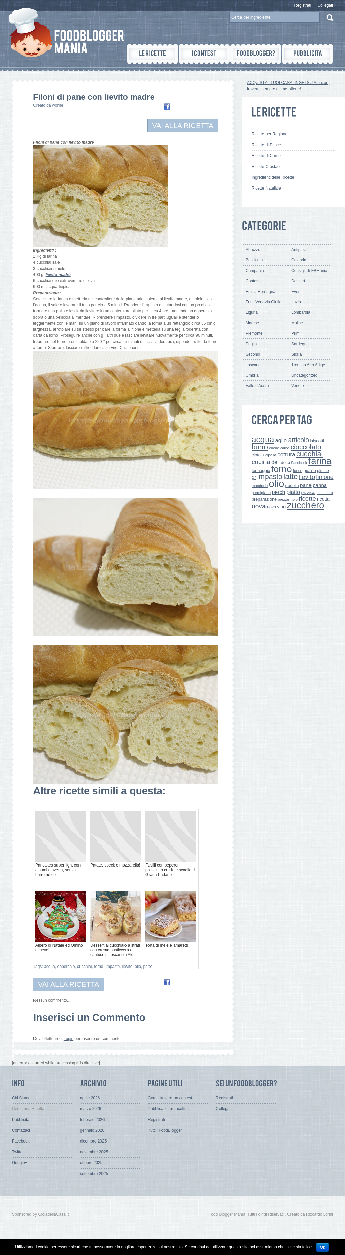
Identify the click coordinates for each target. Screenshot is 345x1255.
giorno (309, 470)
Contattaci (21, 1130)
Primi (295, 333)
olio (138, 966)
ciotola (258, 455)
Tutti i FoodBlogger (165, 1130)
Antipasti (299, 249)
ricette (307, 498)
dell (275, 462)
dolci (285, 462)
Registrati (303, 5)
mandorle (260, 486)
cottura (286, 454)
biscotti (317, 440)
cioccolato (306, 447)
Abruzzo (253, 249)
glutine (323, 470)
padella (292, 485)
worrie (57, 105)
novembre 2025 (94, 1152)
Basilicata (254, 260)
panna (320, 485)
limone (325, 477)
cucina (261, 462)
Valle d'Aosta (257, 385)
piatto (293, 492)
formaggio (261, 470)
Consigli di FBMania (309, 270)
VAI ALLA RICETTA (182, 125)
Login (68, 1038)
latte (290, 476)
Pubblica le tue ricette (167, 1108)
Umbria (252, 375)
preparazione (264, 499)
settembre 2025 (94, 1173)
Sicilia (296, 354)
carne (285, 448)
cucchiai (84, 966)
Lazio (296, 302)
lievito (127, 966)
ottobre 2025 (91, 1162)
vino (281, 506)
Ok (322, 1247)
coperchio (66, 966)
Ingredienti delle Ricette (273, 177)
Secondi (253, 354)
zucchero (305, 505)
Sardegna (300, 344)
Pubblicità (20, 1119)
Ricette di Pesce (266, 145)
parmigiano (261, 493)
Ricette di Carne (266, 155)
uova (259, 506)
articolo (298, 440)
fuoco (297, 471)
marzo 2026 (90, 1108)
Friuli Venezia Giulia (263, 302)
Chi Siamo (21, 1098)
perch (278, 492)
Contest (252, 281)
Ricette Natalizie (266, 188)
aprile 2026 (90, 1098)
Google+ (19, 1162)
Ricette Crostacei (267, 166)
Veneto (297, 385)
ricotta (323, 499)
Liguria (252, 312)
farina (320, 461)
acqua (49, 966)
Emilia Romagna (260, 291)
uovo (271, 507)
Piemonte (254, 333)
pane (148, 966)
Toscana (253, 364)
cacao (274, 448)
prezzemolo (288, 499)
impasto (113, 966)
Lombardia (300, 312)
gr (254, 477)
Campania (255, 270)
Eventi (296, 291)
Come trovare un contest (170, 1098)
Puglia (251, 344)
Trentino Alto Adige (308, 364)
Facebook (299, 463)
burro (260, 447)
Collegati (325, 5)
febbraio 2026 (92, 1119)
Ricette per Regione (270, 134)
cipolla (270, 455)
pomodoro (324, 493)
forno (98, 966)
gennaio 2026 (92, 1130)
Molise (297, 323)
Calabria (298, 260)
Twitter (18, 1152)
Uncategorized (304, 375)
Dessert (298, 281)
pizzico (308, 492)
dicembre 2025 (93, 1141)
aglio (281, 440)
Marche (252, 323)
